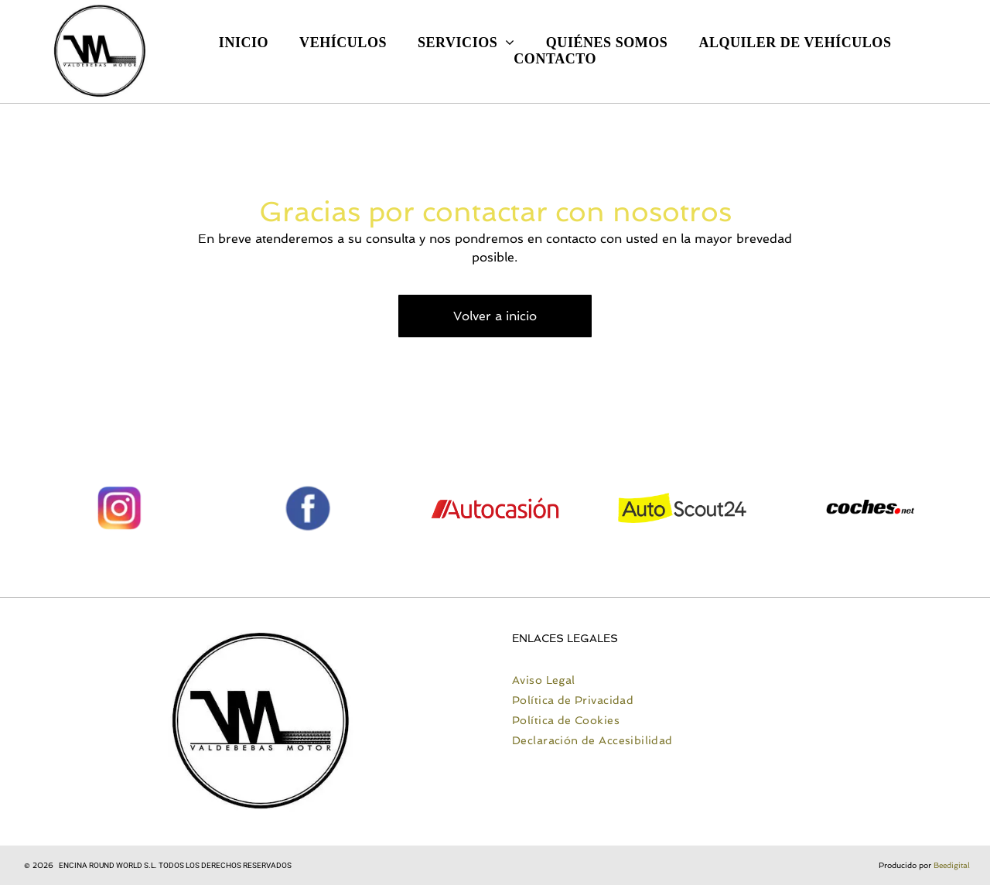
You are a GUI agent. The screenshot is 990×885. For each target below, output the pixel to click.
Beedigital (952, 865)
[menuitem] (243, 43)
